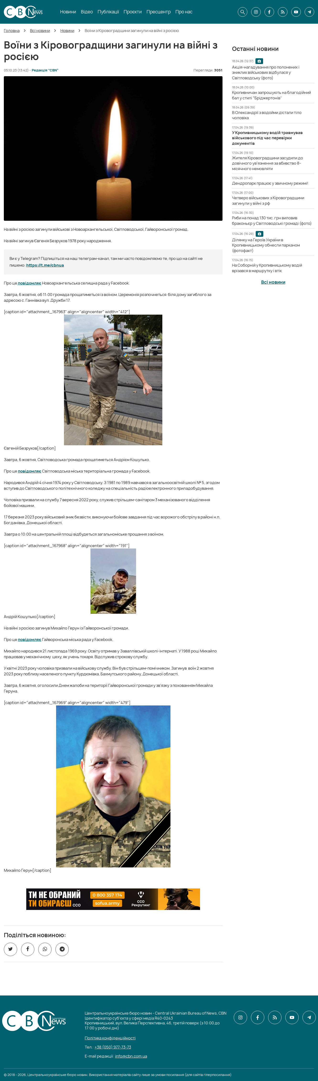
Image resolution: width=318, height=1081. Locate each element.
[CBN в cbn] (282, 12)
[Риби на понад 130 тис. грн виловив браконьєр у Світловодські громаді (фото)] (272, 220)
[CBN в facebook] (269, 12)
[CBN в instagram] (256, 12)
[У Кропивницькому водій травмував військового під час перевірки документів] (267, 138)
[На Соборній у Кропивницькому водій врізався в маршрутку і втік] (267, 268)
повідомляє (29, 283)
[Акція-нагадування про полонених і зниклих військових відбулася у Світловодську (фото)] (265, 73)
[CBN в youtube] (296, 12)
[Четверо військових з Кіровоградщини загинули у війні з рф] (268, 200)
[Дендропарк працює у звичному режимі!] (270, 183)
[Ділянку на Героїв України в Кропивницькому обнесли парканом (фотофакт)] (266, 245)
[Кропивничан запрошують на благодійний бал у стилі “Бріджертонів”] (271, 95)
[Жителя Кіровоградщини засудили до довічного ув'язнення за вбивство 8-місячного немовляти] (267, 163)
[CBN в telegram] (309, 12)
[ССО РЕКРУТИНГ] (113, 899)
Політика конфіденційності (110, 1038)
